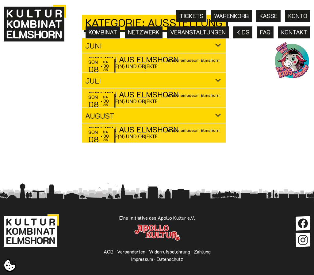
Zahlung (202, 251)
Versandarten (131, 251)
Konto (297, 16)
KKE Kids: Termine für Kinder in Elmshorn (292, 60)
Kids (242, 32)
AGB (108, 251)
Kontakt (294, 32)
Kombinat (103, 32)
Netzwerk (143, 32)
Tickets (191, 16)
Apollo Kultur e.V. (157, 233)
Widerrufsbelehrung (169, 251)
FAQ (265, 32)
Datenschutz (170, 259)
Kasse (268, 16)
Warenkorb (231, 16)
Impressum (142, 259)
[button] (9, 265)
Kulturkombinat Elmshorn (31, 232)
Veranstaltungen (198, 32)
